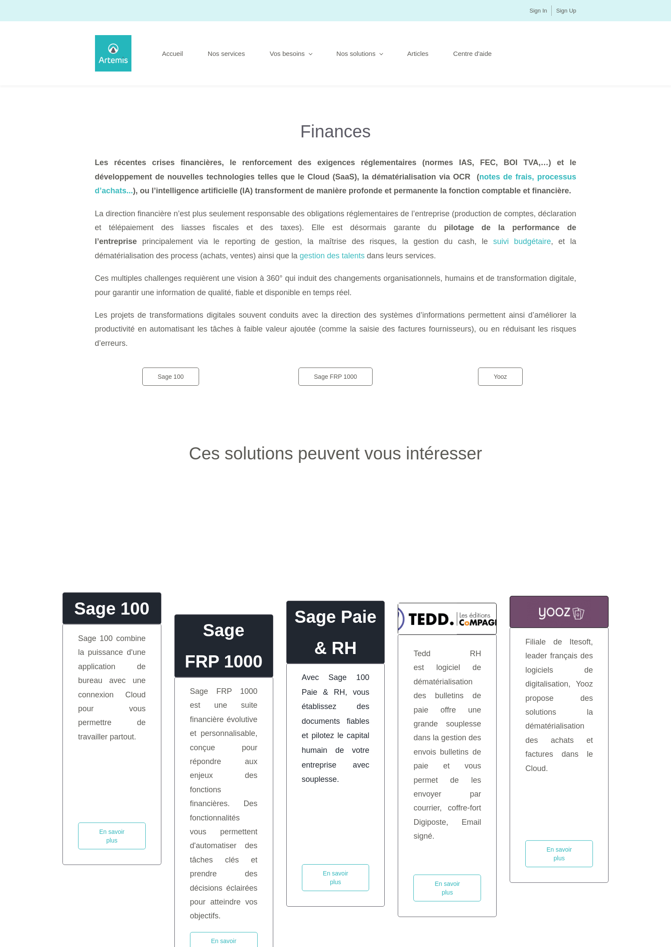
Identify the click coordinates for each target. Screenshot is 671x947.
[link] (447, 675)
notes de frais (505, 176)
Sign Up (566, 10)
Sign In (538, 10)
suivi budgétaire (522, 241)
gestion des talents (332, 255)
